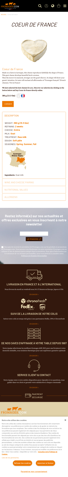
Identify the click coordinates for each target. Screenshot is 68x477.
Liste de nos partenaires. (10, 458)
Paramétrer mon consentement (34, 472)
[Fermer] (65, 420)
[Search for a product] (40, 6)
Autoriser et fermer (45, 463)
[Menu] (65, 6)
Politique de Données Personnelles (34, 256)
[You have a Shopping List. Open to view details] (58, 6)
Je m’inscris (34, 239)
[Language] (52, 6)
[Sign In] (46, 6)
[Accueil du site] (10, 5)
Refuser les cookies (22, 463)
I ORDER (8, 104)
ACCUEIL (3, 14)
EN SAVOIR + (34, 294)
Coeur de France (13, 14)
